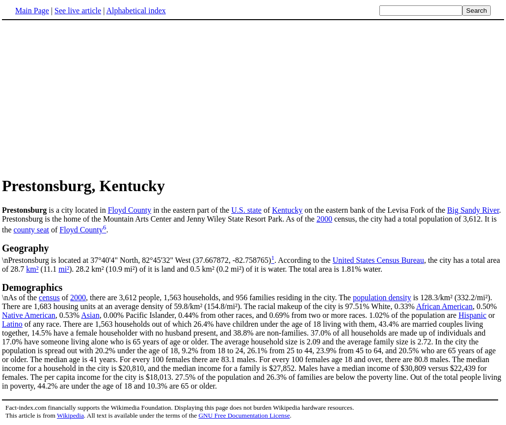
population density (382, 297)
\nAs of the (253, 292)
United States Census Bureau (378, 260)
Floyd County (129, 210)
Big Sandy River (473, 210)
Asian (90, 315)
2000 (324, 219)
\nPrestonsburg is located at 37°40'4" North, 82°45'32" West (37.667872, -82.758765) (253, 253)
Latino (12, 324)
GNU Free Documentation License (244, 415)
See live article (77, 10)
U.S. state (246, 210)
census (49, 297)
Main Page (32, 10)
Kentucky (287, 210)
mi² (63, 269)
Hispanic (472, 315)
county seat (31, 230)
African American (444, 306)
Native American (28, 315)
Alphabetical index (135, 10)
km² (32, 269)
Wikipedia (70, 415)
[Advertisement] (253, 98)
